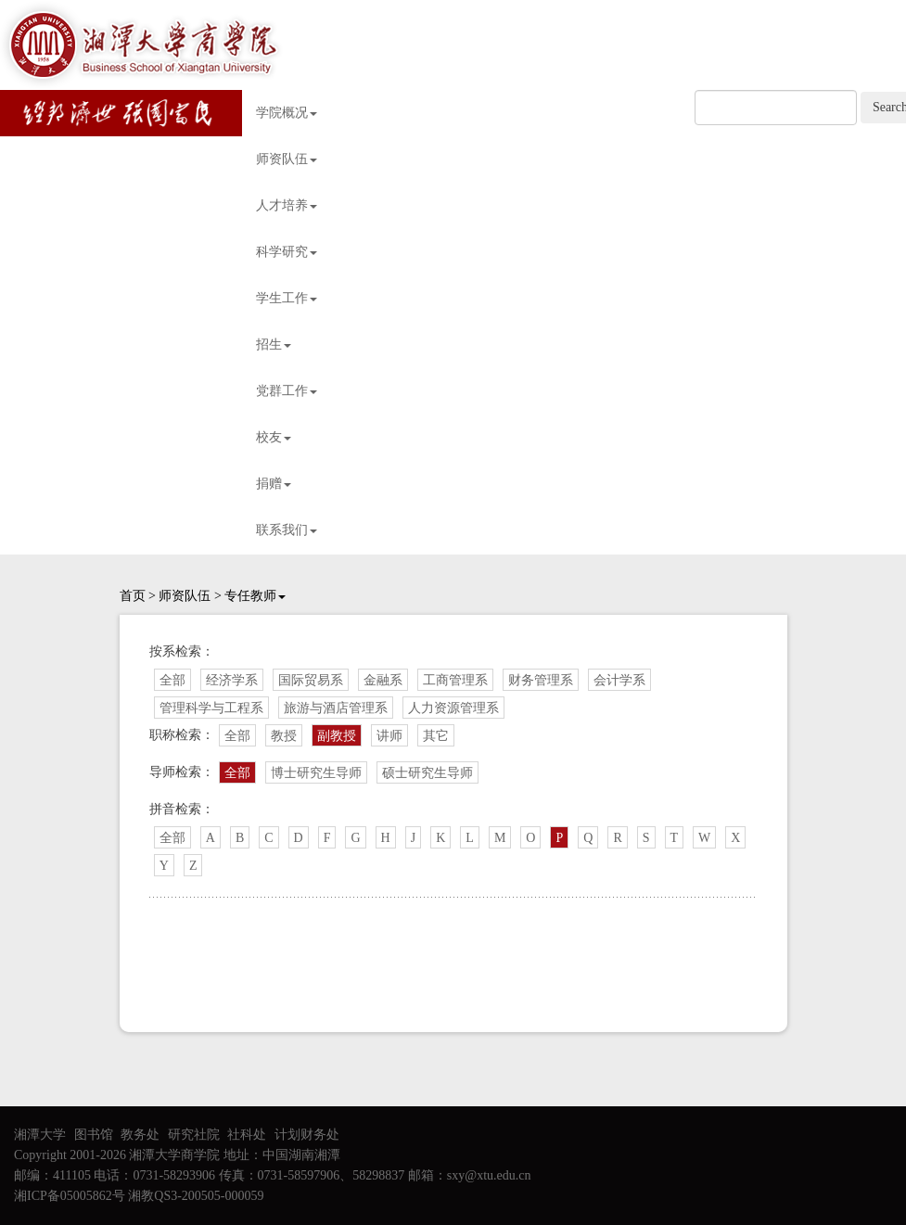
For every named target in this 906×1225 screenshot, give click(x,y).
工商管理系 (455, 680)
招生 (273, 344)
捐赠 (273, 484)
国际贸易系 (310, 680)
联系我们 (286, 530)
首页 (133, 596)
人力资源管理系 (453, 708)
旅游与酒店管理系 (336, 708)
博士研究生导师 (316, 773)
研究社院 (194, 1135)
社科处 (246, 1135)
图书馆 (93, 1135)
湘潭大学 (40, 1135)
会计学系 (619, 680)
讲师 (389, 736)
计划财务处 (306, 1135)
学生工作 (286, 298)
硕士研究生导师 (427, 773)
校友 (273, 437)
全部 (172, 680)
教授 (284, 736)
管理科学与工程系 (211, 708)
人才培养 (286, 205)
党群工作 (286, 391)
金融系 (383, 680)
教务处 (140, 1135)
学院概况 (286, 113)
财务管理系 (540, 680)
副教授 (336, 736)
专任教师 (255, 596)
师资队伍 (286, 159)
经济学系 (232, 680)
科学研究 (286, 252)
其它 (436, 736)
